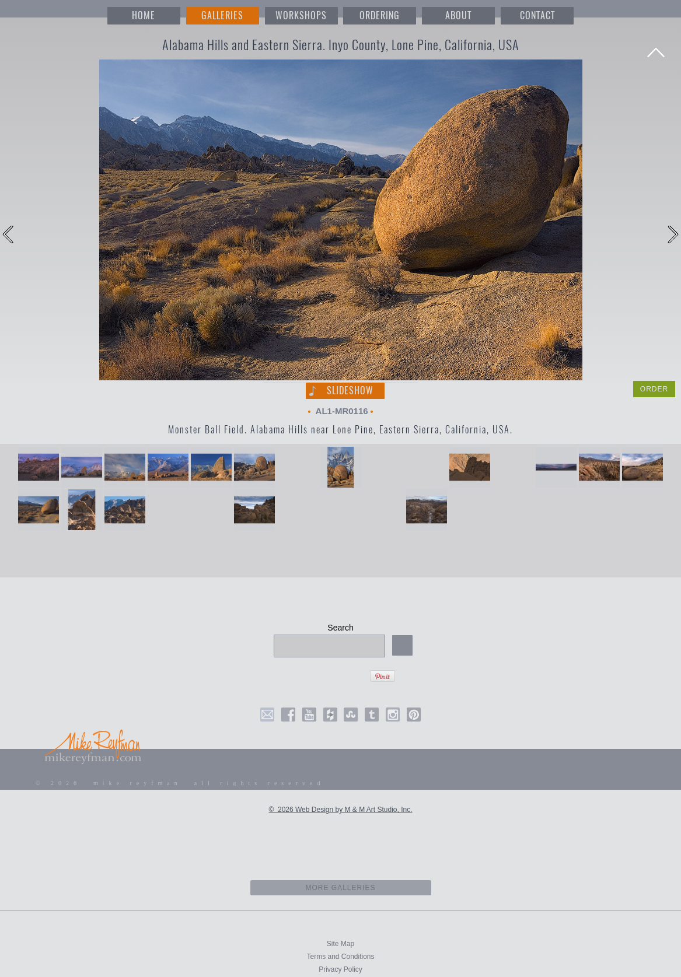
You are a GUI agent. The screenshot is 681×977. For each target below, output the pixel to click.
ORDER (654, 389)
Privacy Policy (340, 969)
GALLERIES (222, 15)
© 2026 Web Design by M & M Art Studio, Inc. (340, 810)
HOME (143, 15)
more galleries (340, 888)
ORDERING (379, 15)
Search (340, 627)
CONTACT (537, 15)
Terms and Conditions (340, 957)
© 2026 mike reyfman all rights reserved (180, 783)
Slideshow (350, 390)
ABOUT (458, 15)
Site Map (340, 944)
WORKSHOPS (301, 15)
